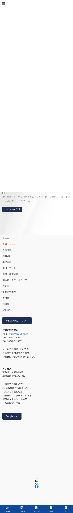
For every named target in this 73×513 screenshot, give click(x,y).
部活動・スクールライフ (14, 280)
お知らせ (6, 286)
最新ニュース (9, 244)
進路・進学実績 (10, 274)
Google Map (12, 416)
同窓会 (5, 303)
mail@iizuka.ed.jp (18, 333)
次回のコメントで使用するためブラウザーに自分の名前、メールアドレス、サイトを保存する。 (36, 198)
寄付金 (5, 297)
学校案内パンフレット (17, 320)
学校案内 (6, 262)
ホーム (5, 238)
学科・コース (9, 268)
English (6, 309)
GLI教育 (6, 256)
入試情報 (6, 250)
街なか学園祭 (9, 291)
